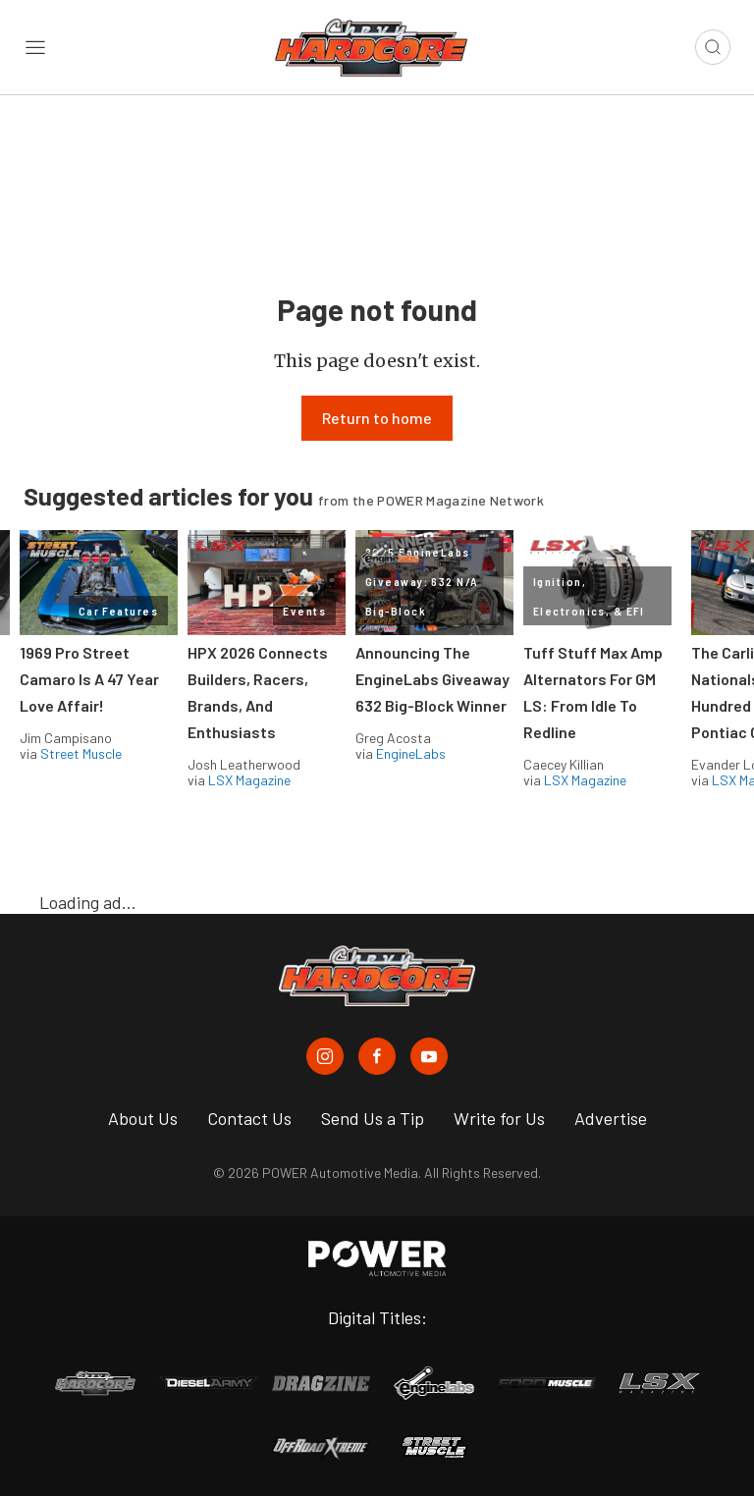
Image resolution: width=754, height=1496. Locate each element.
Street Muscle (81, 753)
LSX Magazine (249, 780)
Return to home (377, 417)
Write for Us (499, 1118)
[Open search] (712, 47)
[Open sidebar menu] (35, 47)
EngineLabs (411, 753)
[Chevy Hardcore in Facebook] (377, 1056)
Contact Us (249, 1118)
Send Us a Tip (372, 1118)
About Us (143, 1118)
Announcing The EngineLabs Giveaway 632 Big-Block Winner (432, 679)
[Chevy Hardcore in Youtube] (429, 1056)
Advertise (610, 1118)
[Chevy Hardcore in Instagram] (325, 1056)
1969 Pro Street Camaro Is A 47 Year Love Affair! (89, 679)
